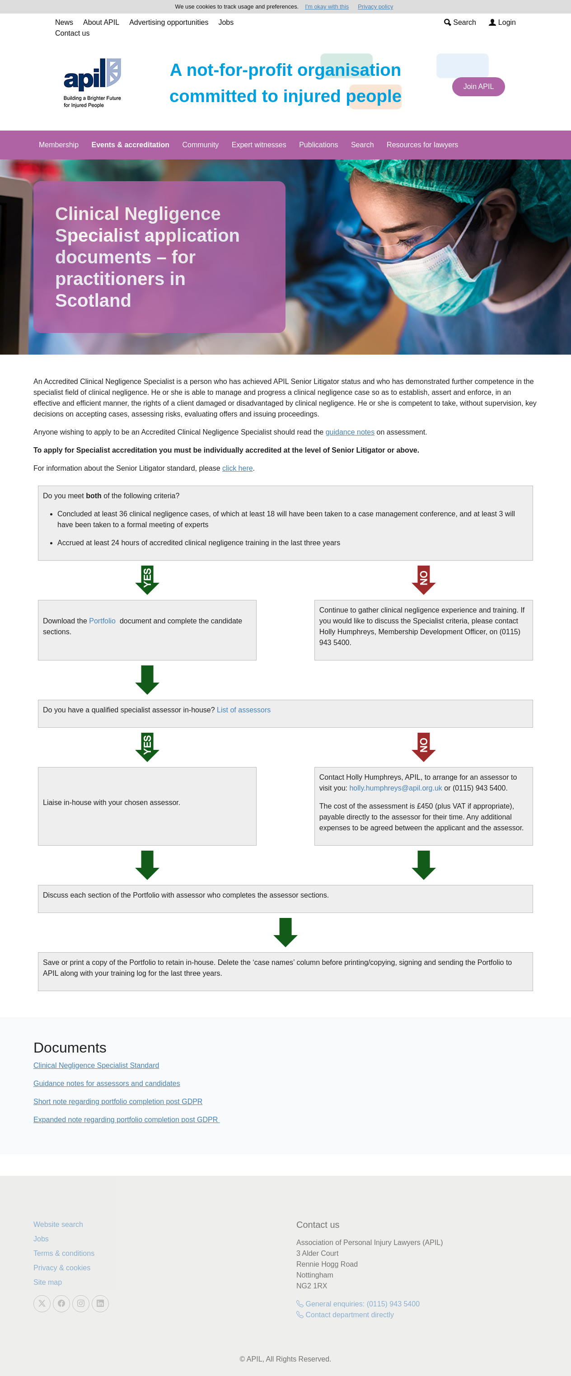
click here (237, 468)
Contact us (72, 33)
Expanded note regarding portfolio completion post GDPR (126, 1119)
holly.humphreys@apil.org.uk (395, 788)
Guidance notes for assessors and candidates (106, 1083)
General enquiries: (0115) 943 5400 (358, 1304)
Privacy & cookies (61, 1268)
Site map (47, 1282)
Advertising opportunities (168, 22)
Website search (58, 1224)
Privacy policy (375, 6)
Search (460, 22)
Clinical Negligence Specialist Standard (96, 1065)
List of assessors (244, 710)
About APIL (101, 22)
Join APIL (478, 86)
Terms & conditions (63, 1253)
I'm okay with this (327, 6)
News (64, 22)
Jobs (226, 22)
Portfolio (102, 621)
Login (502, 22)
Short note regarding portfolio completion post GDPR (117, 1101)
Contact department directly (345, 1315)
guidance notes (350, 432)
